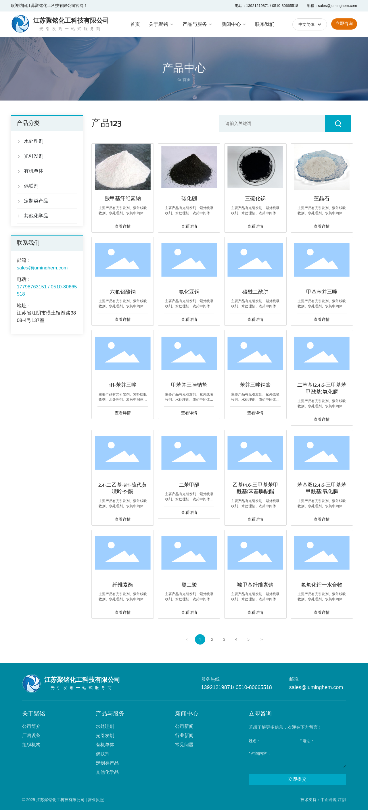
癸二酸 (189, 585)
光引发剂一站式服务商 (71, 28)
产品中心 (184, 79)
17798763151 (32, 287)
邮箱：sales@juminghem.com (332, 5)
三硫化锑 (255, 198)
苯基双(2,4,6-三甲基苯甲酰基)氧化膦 (321, 488)
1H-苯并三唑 (123, 385)
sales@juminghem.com (316, 687)
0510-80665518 (253, 687)
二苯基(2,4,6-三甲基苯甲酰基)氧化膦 (321, 388)
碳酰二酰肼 (255, 292)
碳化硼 (189, 198)
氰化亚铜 (189, 292)
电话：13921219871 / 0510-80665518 (266, 5)
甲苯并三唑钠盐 (189, 385)
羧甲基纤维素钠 (123, 198)
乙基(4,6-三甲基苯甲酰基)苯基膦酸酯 (255, 488)
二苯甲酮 (189, 485)
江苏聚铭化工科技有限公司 (71, 20)
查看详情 (123, 226)
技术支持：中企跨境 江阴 (323, 799)
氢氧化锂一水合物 (321, 585)
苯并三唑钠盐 (255, 385)
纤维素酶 (122, 585)
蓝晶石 (321, 198)
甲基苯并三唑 (321, 292)
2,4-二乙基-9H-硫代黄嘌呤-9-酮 (122, 488)
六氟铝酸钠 (123, 292)
